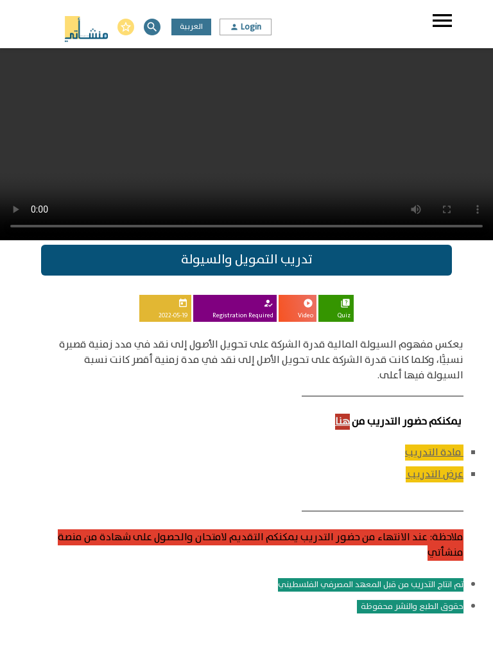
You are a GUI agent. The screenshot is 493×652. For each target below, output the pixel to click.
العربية (191, 27)
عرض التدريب (434, 474)
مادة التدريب (434, 453)
